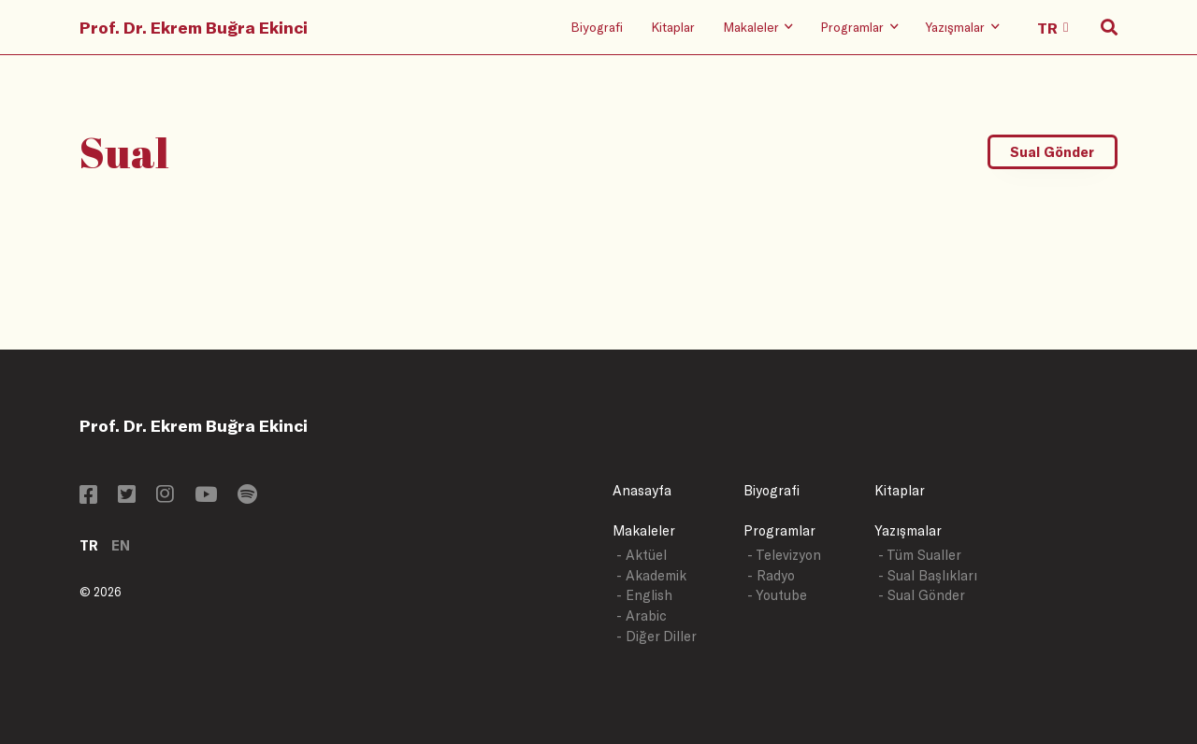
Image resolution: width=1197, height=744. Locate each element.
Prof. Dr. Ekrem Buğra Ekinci (193, 27)
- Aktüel (641, 555)
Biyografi (596, 27)
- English (644, 595)
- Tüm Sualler (919, 555)
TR (88, 545)
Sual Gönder (1052, 152)
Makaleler (644, 530)
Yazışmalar (908, 530)
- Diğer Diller (656, 636)
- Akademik (651, 575)
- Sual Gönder (921, 595)
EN (120, 545)
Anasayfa (642, 490)
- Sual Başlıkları (927, 575)
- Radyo (771, 575)
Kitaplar (673, 27)
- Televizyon (784, 555)
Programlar (779, 530)
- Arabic (641, 615)
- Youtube (777, 595)
